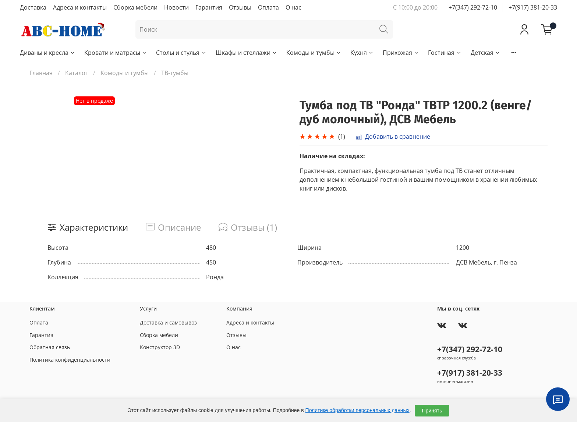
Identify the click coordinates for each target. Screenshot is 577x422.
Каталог (76, 73)
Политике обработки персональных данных (357, 410)
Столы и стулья (181, 53)
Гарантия (208, 7)
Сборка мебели (135, 7)
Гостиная (444, 53)
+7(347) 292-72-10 (473, 7)
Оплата (268, 7)
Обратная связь (49, 347)
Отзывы (240, 7)
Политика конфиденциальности (69, 359)
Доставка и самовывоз (168, 322)
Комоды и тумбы (313, 53)
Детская (485, 53)
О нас (293, 7)
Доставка (33, 7)
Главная (41, 73)
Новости (176, 7)
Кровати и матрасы (115, 53)
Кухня (362, 53)
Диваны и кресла (47, 53)
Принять (432, 411)
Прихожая (401, 53)
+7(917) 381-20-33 (533, 7)
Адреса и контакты (80, 7)
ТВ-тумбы (174, 73)
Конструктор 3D (160, 347)
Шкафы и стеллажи (246, 53)
